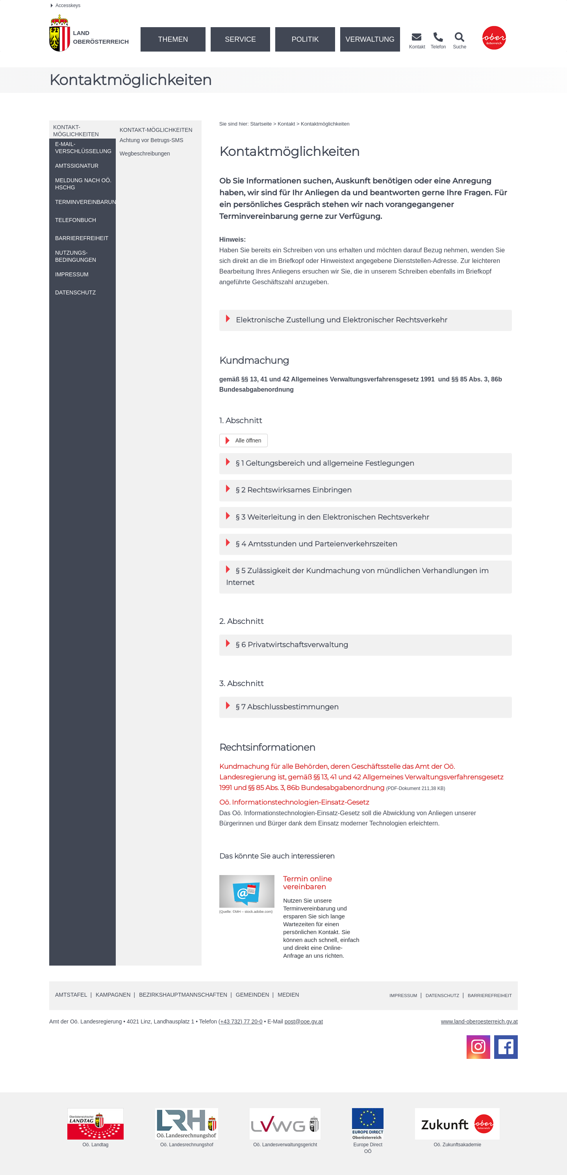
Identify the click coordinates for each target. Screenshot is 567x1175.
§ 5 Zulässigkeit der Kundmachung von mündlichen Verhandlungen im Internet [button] (357, 576)
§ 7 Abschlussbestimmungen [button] (282, 706)
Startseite (261, 124)
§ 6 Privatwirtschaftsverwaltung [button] (287, 644)
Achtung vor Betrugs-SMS (151, 140)
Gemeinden (252, 995)
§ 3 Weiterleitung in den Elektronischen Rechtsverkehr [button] (327, 517)
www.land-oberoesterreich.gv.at (479, 1022)
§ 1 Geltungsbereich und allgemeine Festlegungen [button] (320, 463)
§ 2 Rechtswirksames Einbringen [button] (289, 489)
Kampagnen (113, 995)
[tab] (365, 320)
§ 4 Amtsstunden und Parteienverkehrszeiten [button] (311, 543)
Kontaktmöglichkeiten (325, 124)
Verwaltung (370, 39)
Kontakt (286, 124)
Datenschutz (430, 995)
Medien (288, 995)
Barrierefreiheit (485, 995)
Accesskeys (65, 5)
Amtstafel (71, 995)
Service (240, 39)
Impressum (384, 995)
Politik (305, 39)
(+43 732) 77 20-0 (241, 1022)
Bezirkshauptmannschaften (183, 995)
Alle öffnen (248, 440)
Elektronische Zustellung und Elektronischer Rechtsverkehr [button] (336, 319)
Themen (173, 39)
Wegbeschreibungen (145, 153)
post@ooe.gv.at (304, 1022)
